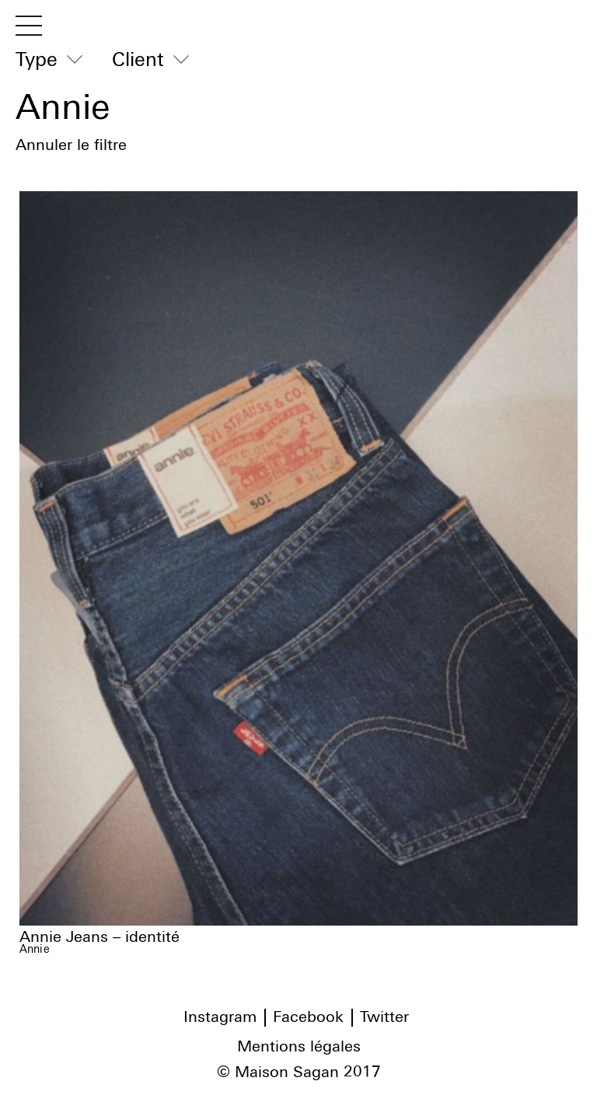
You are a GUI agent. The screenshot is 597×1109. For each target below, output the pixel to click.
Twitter (384, 1017)
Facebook (308, 1017)
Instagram (220, 1017)
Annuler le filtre (71, 145)
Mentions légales (299, 1047)
